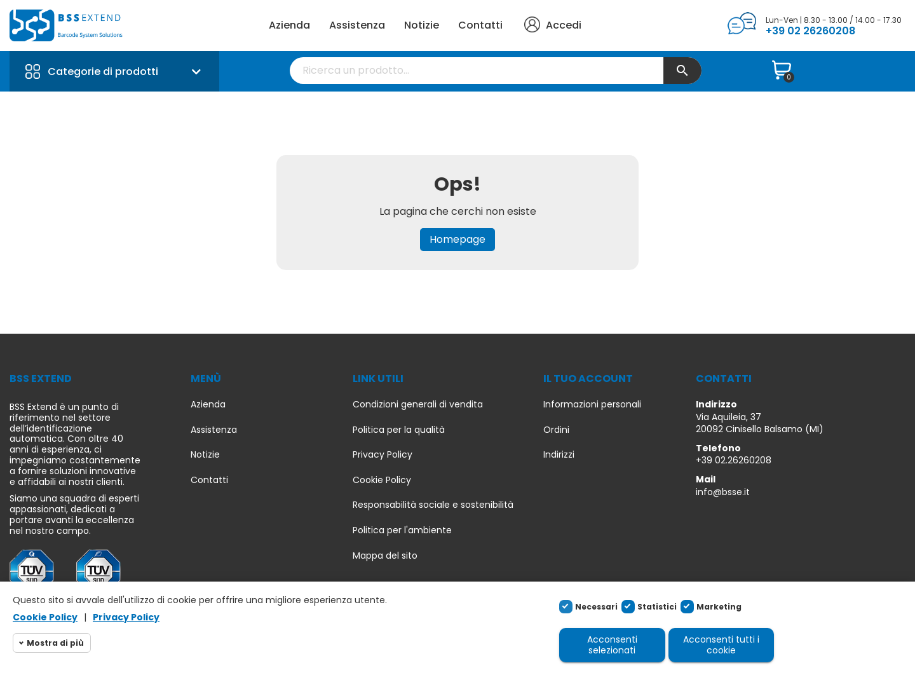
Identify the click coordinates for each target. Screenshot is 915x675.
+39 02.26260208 (733, 460)
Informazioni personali (592, 405)
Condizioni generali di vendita (418, 405)
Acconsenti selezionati (612, 645)
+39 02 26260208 (810, 31)
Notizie (421, 25)
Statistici (657, 606)
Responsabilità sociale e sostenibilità (433, 505)
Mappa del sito (385, 556)
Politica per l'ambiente (402, 530)
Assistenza (357, 25)
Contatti (480, 25)
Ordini (556, 430)
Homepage (457, 239)
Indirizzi (558, 455)
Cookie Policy (382, 480)
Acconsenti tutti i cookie (721, 645)
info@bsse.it (723, 492)
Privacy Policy (382, 455)
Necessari (596, 606)
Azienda (289, 25)
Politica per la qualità (399, 430)
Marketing (719, 606)
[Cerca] (496, 70)
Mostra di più (55, 643)
